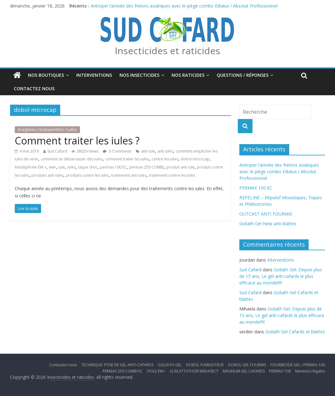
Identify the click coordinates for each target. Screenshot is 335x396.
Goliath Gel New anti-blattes (267, 224)
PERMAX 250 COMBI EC (123, 371)
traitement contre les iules (172, 175)
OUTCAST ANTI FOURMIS (265, 214)
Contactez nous (34, 88)
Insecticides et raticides (167, 50)
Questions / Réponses (243, 75)
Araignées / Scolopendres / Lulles (47, 129)
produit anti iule (180, 167)
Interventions (94, 75)
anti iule (148, 151)
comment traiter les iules (127, 159)
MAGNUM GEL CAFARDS (244, 371)
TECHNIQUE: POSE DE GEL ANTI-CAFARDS (117, 364)
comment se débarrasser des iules (72, 159)
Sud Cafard (57, 151)
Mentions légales (310, 371)
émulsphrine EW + (30, 167)
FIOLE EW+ (156, 371)
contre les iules (165, 159)
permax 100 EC (113, 167)
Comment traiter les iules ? (77, 140)
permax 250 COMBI (146, 167)
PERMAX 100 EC (255, 188)
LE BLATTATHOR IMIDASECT (194, 371)
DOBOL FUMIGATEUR (205, 364)
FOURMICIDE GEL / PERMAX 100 (297, 364)
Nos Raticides (188, 75)
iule (62, 167)
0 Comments (117, 151)
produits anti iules (47, 175)
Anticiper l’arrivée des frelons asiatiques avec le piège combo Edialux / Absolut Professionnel (184, 6)
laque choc (88, 167)
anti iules (165, 151)
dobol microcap (195, 159)
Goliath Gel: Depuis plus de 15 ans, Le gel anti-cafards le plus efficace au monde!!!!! (280, 276)
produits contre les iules (87, 175)
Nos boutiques (46, 75)
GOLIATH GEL (170, 364)
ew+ (52, 167)
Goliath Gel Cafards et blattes (295, 332)
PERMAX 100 (280, 371)
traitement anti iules (128, 175)
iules (71, 167)
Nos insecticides (139, 75)
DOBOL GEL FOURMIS (247, 364)
